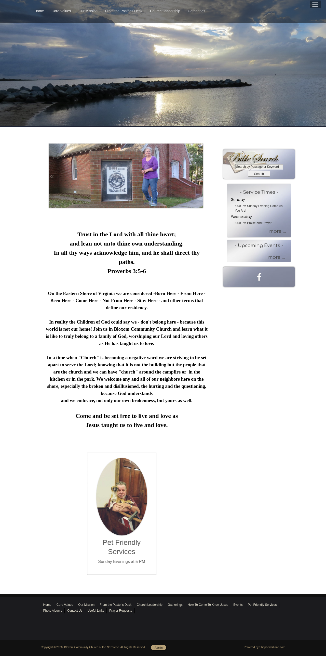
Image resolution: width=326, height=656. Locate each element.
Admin (158, 647)
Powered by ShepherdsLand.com (264, 647)
